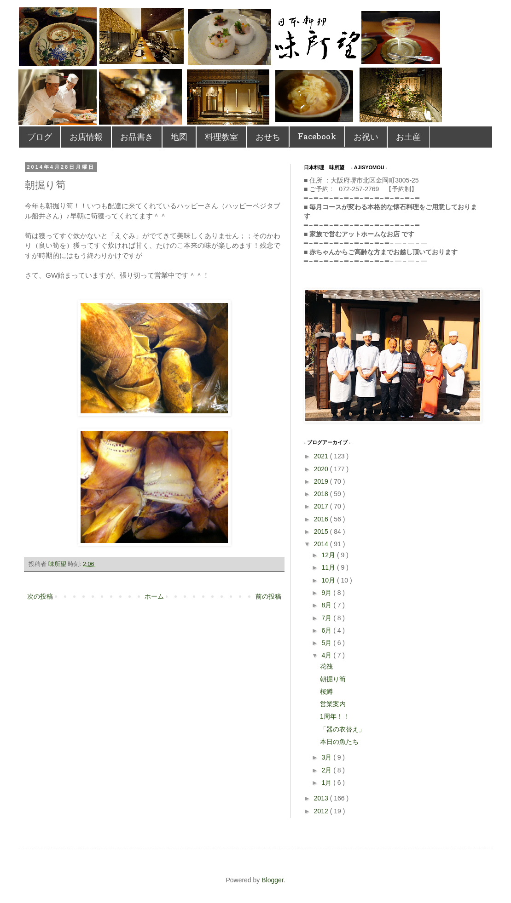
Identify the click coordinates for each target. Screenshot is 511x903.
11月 (329, 567)
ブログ (39, 137)
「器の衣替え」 (342, 729)
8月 (327, 605)
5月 (327, 642)
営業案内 (333, 704)
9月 (327, 592)
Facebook (317, 136)
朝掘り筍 (333, 679)
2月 (327, 770)
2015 (322, 531)
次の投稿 (40, 596)
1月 (327, 782)
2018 (322, 493)
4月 (327, 655)
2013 (322, 798)
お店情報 (86, 137)
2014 (322, 544)
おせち (268, 137)
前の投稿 (268, 596)
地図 (179, 137)
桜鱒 (326, 691)
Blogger (272, 880)
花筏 (326, 666)
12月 (329, 555)
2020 (322, 469)
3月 (327, 757)
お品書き (136, 137)
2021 (322, 456)
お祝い (366, 137)
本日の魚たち (339, 741)
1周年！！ (334, 716)
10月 (329, 580)
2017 (322, 506)
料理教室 (221, 137)
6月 (327, 630)
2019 (322, 481)
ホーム (154, 596)
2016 (322, 519)
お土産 (408, 137)
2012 (322, 811)
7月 (327, 618)
